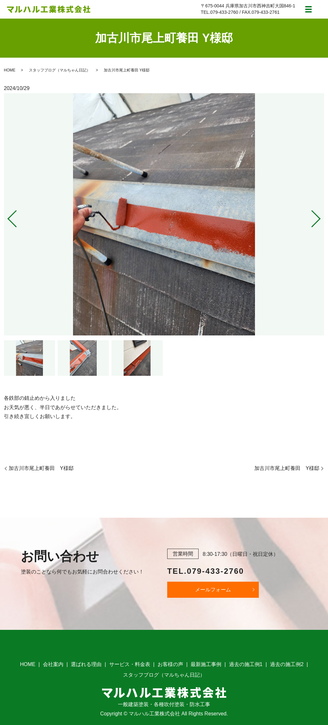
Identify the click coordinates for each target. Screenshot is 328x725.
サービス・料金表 (129, 664)
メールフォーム (213, 590)
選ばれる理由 (86, 664)
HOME (9, 70)
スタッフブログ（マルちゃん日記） (59, 70)
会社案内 (53, 664)
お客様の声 (170, 664)
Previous (7, 216)
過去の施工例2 (287, 664)
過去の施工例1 (246, 664)
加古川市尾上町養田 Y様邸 (41, 468)
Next (321, 216)
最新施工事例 (206, 664)
